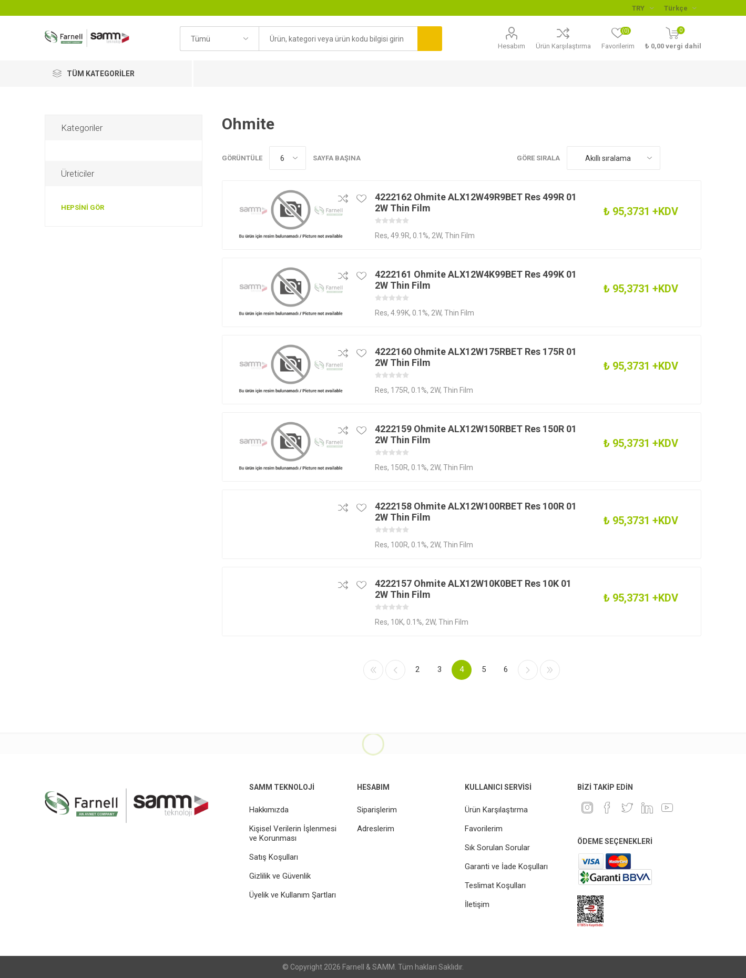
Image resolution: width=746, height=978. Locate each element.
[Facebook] (607, 807)
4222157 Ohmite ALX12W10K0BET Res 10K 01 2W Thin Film (473, 589)
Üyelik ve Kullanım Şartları (292, 895)
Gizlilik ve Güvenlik (280, 876)
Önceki (395, 670)
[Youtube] (667, 807)
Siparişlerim (377, 809)
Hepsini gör (82, 207)
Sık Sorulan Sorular (497, 847)
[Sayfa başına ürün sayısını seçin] (287, 158)
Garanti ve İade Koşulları (506, 866)
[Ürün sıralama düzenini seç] (613, 158)
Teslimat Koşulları (495, 885)
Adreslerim (375, 828)
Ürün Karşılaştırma (563, 46)
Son (550, 670)
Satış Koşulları (273, 857)
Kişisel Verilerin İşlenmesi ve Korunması (292, 833)
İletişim (477, 904)
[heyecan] (627, 807)
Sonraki (528, 670)
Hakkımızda (269, 809)
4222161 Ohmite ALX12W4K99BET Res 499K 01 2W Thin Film (476, 280)
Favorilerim (484, 828)
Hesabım (511, 46)
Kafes (673, 158)
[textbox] (338, 38)
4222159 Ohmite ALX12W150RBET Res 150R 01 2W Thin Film (476, 434)
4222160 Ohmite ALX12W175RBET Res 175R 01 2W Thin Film (476, 357)
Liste (693, 158)
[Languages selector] (680, 8)
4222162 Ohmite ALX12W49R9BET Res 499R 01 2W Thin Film (476, 202)
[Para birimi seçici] (642, 8)
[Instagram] (587, 807)
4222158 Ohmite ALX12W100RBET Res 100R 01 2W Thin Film (476, 512)
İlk (373, 670)
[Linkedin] (647, 807)
